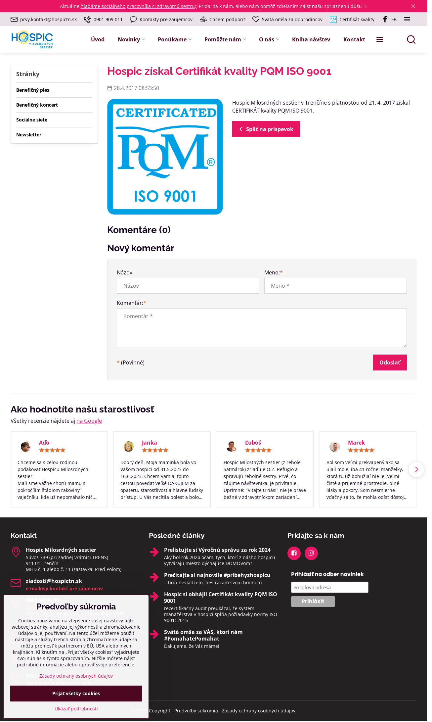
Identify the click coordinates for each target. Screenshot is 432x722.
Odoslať (389, 362)
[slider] (52, 450)
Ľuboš (253, 442)
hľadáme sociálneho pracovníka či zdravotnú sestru (138, 6)
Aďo (44, 442)
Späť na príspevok (265, 129)
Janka (149, 442)
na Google (89, 420)
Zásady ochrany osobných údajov (258, 710)
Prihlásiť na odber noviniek (327, 574)
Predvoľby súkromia (196, 710)
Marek (356, 442)
